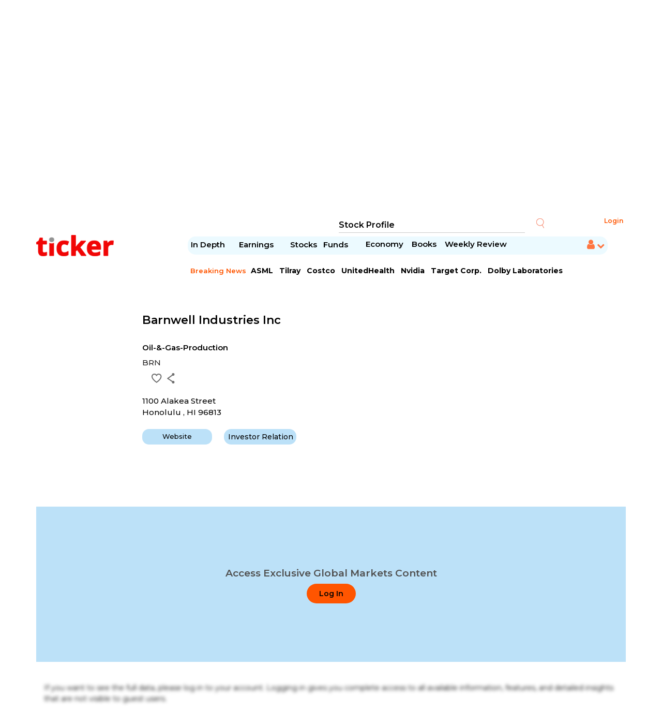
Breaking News (218, 271)
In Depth (208, 244)
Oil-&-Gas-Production (185, 347)
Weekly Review (476, 244)
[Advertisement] (331, 108)
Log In (331, 593)
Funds (336, 244)
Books (424, 244)
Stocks (303, 244)
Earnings (257, 244)
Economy (384, 244)
